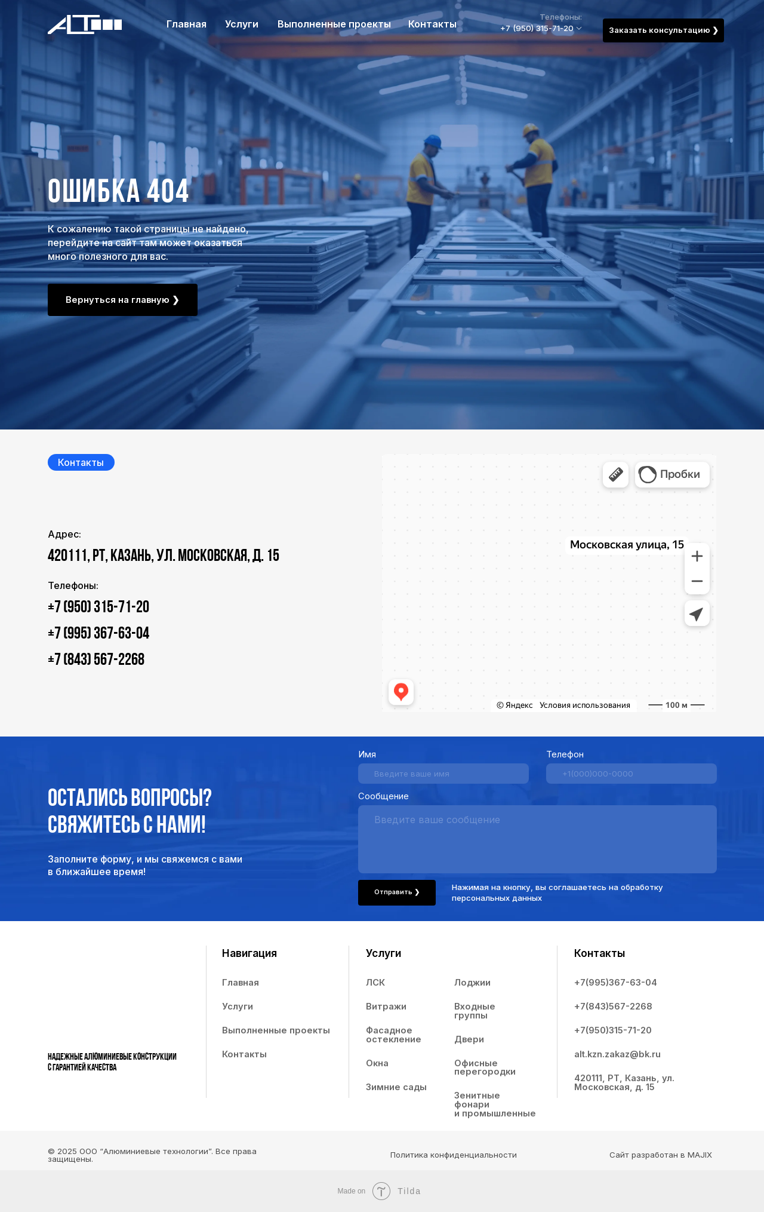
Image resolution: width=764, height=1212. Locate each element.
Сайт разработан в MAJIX (660, 1154)
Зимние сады (396, 1087)
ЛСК (375, 982)
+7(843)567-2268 (613, 1006)
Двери (469, 1039)
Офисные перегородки (485, 1068)
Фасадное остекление (393, 1035)
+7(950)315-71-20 (613, 1030)
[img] (85, 24)
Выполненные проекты (334, 24)
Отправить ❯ (397, 892)
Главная (187, 24)
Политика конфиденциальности (453, 1154)
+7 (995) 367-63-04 (98, 634)
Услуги (241, 24)
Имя (367, 754)
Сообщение (383, 796)
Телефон (565, 754)
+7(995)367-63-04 (615, 982)
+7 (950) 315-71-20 (537, 28)
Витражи (386, 1006)
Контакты (432, 24)
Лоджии (472, 982)
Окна (377, 1063)
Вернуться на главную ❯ (123, 299)
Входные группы (474, 1011)
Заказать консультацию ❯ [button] (664, 30)
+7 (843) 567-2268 (96, 660)
